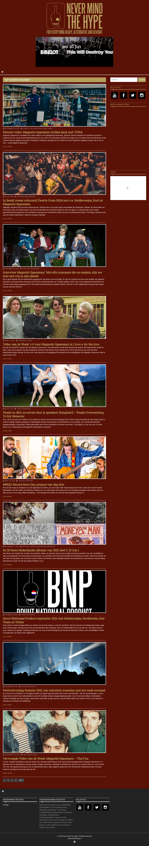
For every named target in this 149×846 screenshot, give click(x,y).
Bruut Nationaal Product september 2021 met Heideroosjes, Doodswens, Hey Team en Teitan (54, 620)
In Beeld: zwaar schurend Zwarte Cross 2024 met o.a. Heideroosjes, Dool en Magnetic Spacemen (53, 202)
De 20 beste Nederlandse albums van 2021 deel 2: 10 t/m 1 (41, 550)
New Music (38, 128)
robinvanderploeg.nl (74, 838)
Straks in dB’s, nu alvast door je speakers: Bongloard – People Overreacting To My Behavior (53, 414)
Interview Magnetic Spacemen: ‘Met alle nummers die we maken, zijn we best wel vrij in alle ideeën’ (52, 274)
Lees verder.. (8, 147)
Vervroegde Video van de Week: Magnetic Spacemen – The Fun (45, 758)
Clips (31, 128)
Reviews (29, 481)
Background (30, 197)
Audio (25, 128)
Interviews (34, 269)
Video (45, 128)
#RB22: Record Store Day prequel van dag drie (33, 484)
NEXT (21, 780)
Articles (20, 197)
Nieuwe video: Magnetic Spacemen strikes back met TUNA (43, 132)
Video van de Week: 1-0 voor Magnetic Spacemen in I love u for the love (51, 344)
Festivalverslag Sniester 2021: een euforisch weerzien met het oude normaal (54, 690)
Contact (6, 805)
